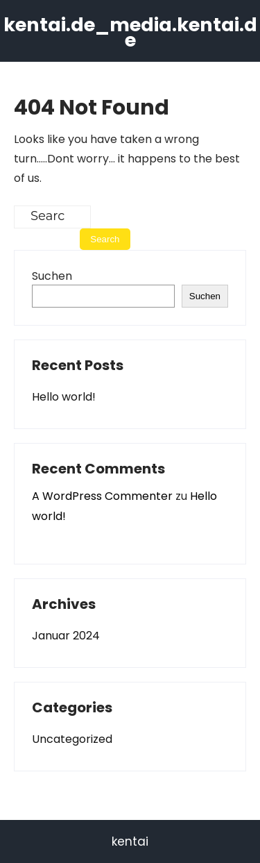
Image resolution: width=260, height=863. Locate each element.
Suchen (52, 276)
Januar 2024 (66, 636)
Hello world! (64, 397)
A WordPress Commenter (102, 496)
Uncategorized (72, 739)
